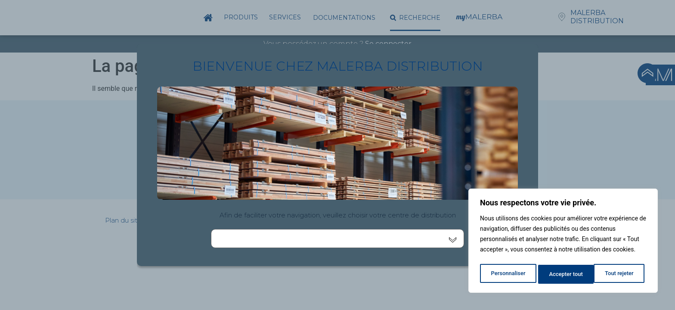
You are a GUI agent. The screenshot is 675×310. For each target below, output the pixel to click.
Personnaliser (507, 274)
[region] (563, 242)
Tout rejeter (563, 274)
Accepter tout (619, 274)
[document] (337, 155)
